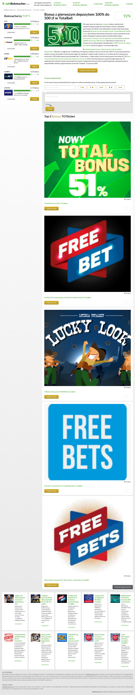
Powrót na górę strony (123, 587)
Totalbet (105, 24)
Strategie (98, 4)
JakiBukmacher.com (92, 674)
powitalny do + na (21, 43)
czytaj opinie (10, 32)
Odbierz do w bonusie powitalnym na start (21, 27)
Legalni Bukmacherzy (60, 4)
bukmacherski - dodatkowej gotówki (21, 60)
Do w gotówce (20, 78)
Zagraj (34, 32)
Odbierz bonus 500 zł (87, 70)
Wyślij (50, 109)
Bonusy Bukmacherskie (80, 4)
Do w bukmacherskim (21, 94)
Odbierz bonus (51, 208)
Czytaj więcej (18, 623)
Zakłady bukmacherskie (112, 4)
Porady (129, 4)
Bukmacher (28, 4)
